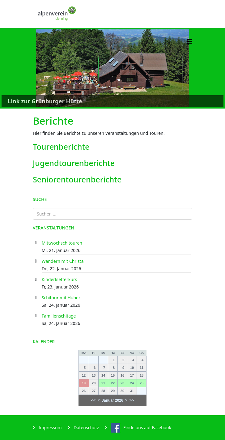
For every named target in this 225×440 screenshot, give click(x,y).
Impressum (49, 427)
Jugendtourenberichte (74, 163)
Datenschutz (86, 427)
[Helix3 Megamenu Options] (189, 41)
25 (141, 383)
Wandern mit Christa (63, 261)
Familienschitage (59, 316)
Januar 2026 (112, 400)
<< (93, 400)
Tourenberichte (61, 146)
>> (131, 400)
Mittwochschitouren (62, 243)
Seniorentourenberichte (77, 179)
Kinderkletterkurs (59, 279)
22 (113, 383)
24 (132, 383)
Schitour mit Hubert (62, 298)
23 (122, 383)
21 (103, 383)
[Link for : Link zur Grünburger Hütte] (112, 68)
